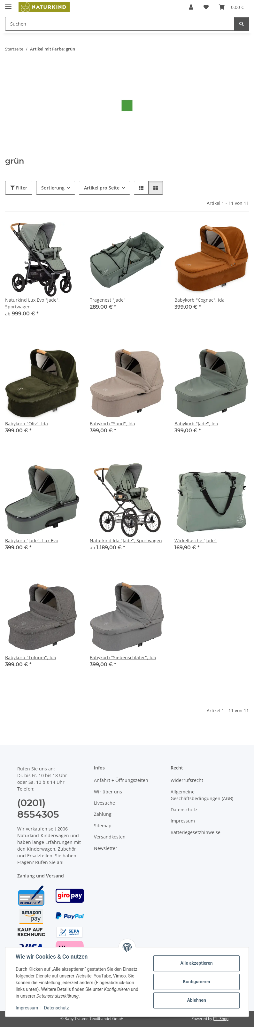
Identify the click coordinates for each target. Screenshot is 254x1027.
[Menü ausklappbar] (8, 4)
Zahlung (103, 814)
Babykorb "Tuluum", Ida (30, 657)
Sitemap (103, 825)
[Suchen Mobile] (120, 24)
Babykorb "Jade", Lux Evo (31, 540)
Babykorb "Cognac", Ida (199, 300)
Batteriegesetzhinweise (195, 832)
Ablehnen (196, 1000)
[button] (191, 7)
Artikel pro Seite (101, 188)
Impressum (27, 1007)
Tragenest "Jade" (108, 300)
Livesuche (104, 803)
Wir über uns (108, 792)
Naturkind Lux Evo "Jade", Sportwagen (32, 303)
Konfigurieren (196, 981)
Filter (18, 188)
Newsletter (105, 848)
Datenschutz (56, 1007)
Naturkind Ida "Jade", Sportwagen (126, 540)
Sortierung (53, 188)
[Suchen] (241, 24)
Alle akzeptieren (196, 963)
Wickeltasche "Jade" (195, 540)
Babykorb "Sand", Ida (112, 424)
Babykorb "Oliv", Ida (26, 424)
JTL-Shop (220, 1018)
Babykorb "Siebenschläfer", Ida (123, 657)
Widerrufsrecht (187, 780)
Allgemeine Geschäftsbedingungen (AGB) (202, 795)
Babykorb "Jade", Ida (196, 424)
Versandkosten (110, 837)
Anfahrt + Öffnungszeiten (121, 780)
